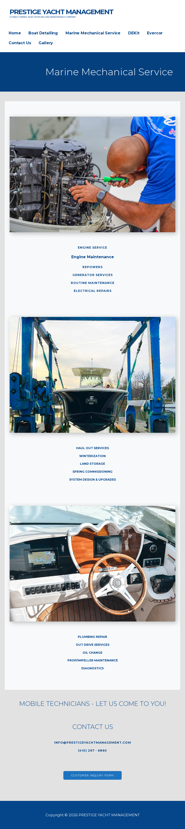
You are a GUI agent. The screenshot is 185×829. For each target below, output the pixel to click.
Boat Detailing (43, 33)
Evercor (155, 33)
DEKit (133, 33)
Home (15, 33)
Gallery (46, 43)
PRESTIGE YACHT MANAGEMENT (61, 12)
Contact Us (20, 43)
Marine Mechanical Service (93, 33)
